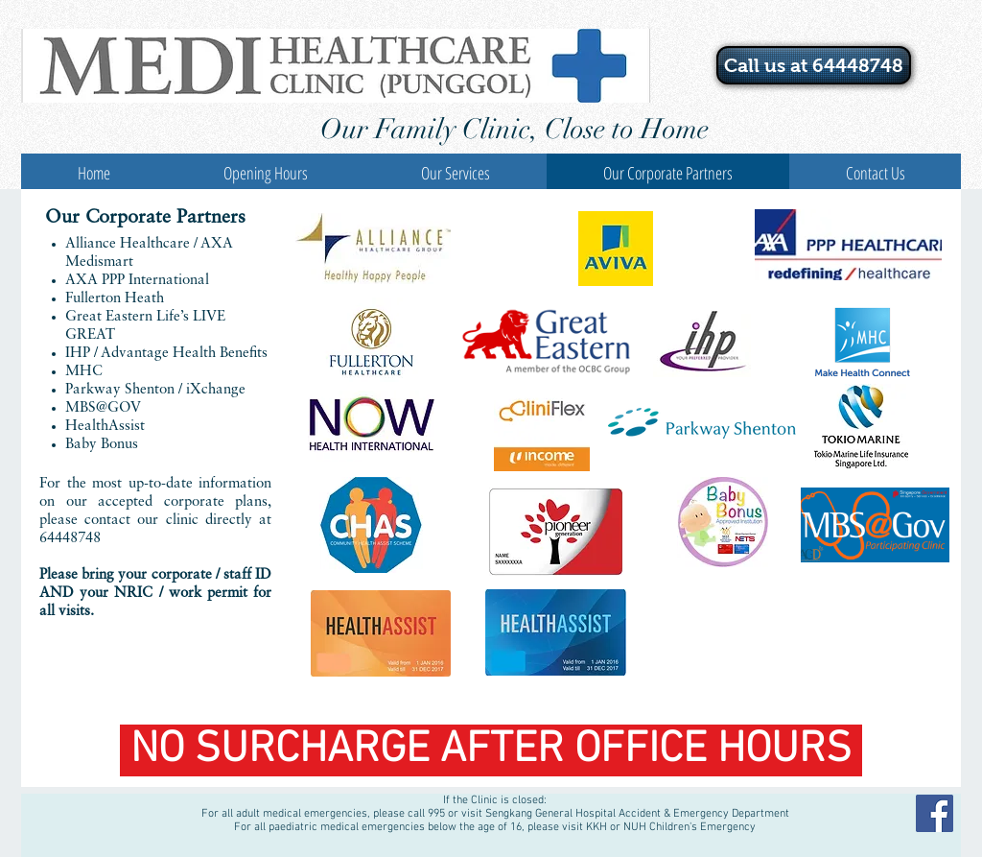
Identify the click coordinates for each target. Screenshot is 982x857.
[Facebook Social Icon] (934, 813)
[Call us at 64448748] (813, 65)
